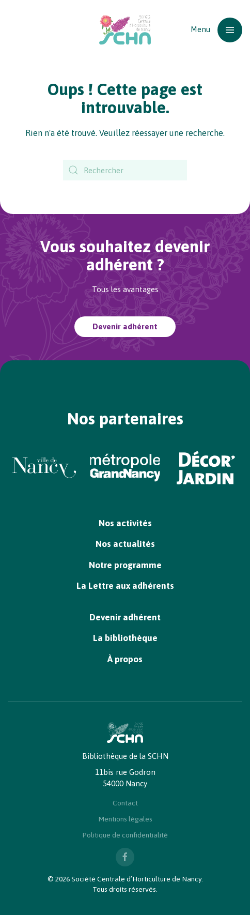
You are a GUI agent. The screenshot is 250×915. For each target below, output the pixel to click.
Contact (125, 803)
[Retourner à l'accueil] (125, 29)
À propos (125, 659)
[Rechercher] (125, 170)
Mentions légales (125, 819)
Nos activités (125, 523)
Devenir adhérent (125, 617)
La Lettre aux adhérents (125, 586)
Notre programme (125, 565)
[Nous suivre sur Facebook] (125, 857)
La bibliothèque (125, 638)
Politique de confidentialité (125, 835)
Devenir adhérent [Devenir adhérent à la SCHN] (125, 326)
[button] (216, 29)
